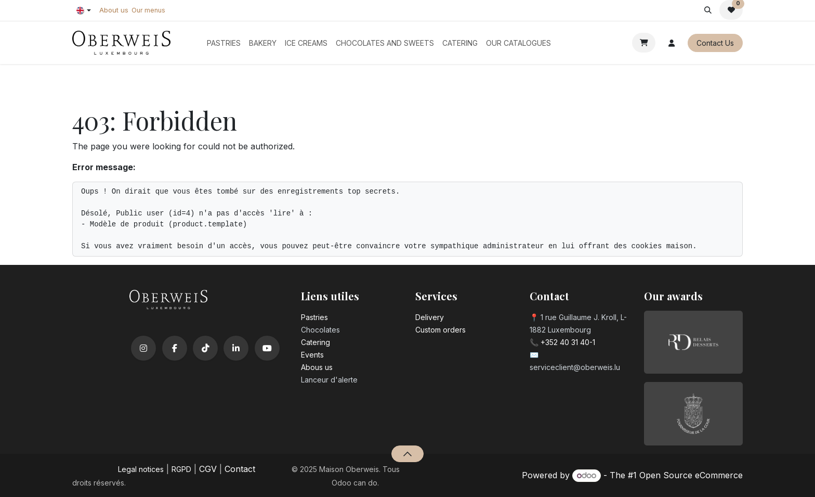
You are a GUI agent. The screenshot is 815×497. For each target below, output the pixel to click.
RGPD (181, 469)
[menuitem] (224, 43)
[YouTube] (267, 348)
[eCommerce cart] (643, 43)
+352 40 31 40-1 (568, 342)
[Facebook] (174, 348)
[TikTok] (205, 348)
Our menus (148, 10)
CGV (208, 469)
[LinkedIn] (236, 348)
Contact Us (715, 43)
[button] (707, 10)
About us (113, 10)
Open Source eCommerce (691, 475)
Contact (240, 469)
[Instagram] (143, 348)
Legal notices (141, 469)
